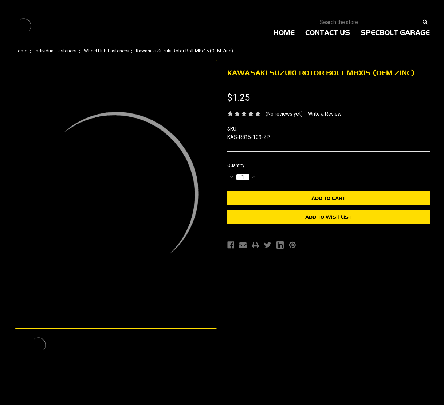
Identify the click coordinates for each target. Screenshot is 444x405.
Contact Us (327, 32)
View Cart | (382, 6)
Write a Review (325, 114)
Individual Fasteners (55, 50)
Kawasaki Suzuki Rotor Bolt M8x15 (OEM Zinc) (184, 50)
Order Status (247, 6)
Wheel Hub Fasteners (106, 50)
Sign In (190, 6)
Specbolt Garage (395, 32)
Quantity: (236, 165)
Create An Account (320, 6)
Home (284, 32)
